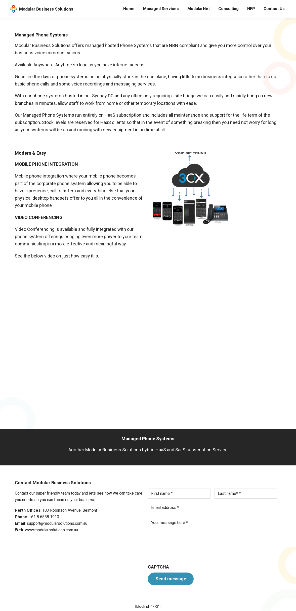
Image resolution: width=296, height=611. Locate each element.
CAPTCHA (158, 567)
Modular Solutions (41, 9)
